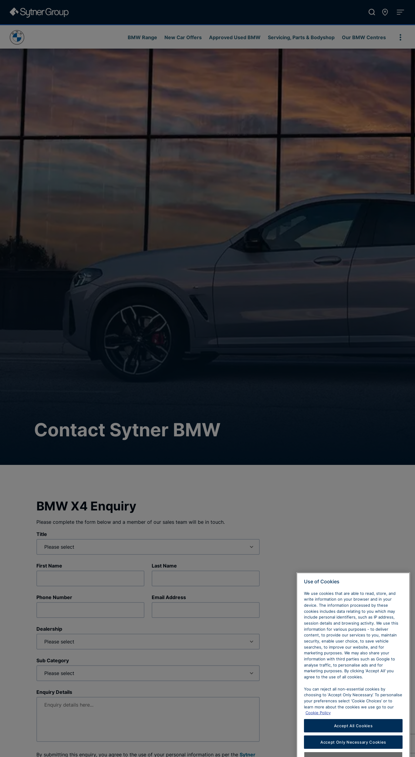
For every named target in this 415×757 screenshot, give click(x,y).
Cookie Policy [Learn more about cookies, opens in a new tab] (318, 725)
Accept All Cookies (353, 737)
